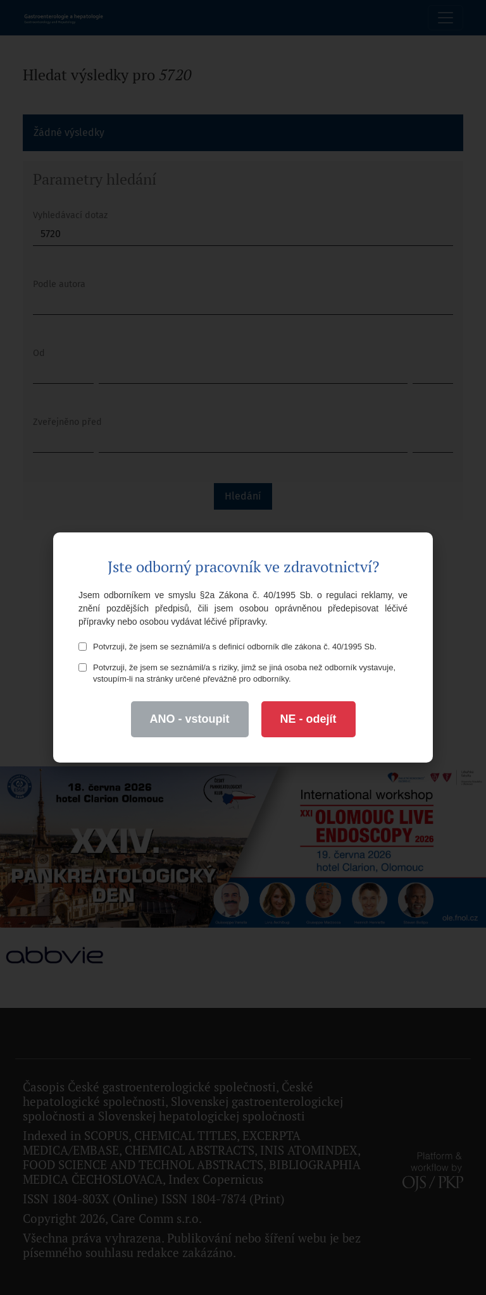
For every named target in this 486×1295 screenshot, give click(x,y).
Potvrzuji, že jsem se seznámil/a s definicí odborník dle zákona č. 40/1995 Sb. (227, 646)
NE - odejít (308, 719)
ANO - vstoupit (190, 719)
